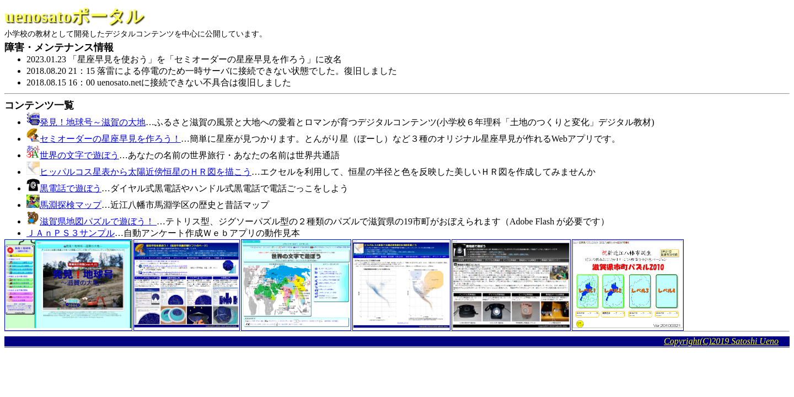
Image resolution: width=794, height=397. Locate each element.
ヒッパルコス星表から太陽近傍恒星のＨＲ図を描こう (145, 171)
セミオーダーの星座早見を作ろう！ (110, 138)
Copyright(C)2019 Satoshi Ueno (721, 341)
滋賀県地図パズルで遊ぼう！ (98, 221)
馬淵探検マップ (70, 205)
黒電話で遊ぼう (70, 188)
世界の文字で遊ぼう (79, 155)
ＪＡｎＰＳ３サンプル (70, 233)
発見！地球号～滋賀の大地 (93, 122)
